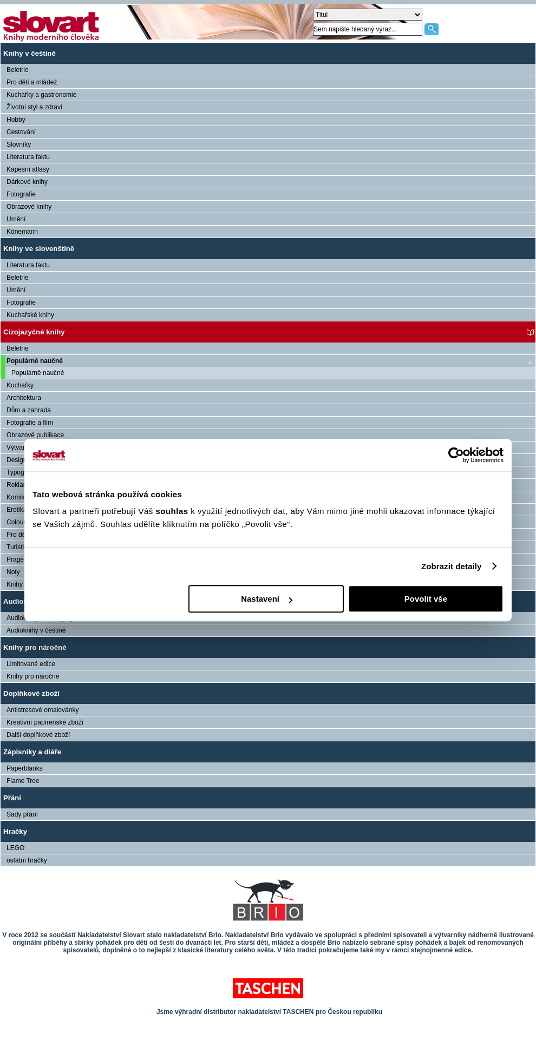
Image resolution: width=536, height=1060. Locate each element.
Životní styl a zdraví (34, 107)
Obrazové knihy (28, 206)
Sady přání (22, 814)
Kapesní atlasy (27, 169)
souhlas (173, 511)
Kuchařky (20, 385)
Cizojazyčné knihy (34, 332)
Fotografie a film (29, 422)
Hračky (15, 831)
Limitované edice (30, 664)
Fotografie (21, 194)
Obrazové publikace (35, 435)
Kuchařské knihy (30, 315)
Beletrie (17, 70)
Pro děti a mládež (31, 82)
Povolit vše (425, 598)
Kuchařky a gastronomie (41, 94)
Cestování (21, 132)
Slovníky (18, 144)
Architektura (23, 397)
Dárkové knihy (27, 182)
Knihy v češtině (29, 53)
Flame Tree (23, 781)
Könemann (22, 231)
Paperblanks (24, 768)
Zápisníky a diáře (32, 752)
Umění (15, 219)
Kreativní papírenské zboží (44, 722)
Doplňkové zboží (31, 693)
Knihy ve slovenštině (38, 249)
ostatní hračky (26, 860)
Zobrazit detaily (451, 566)
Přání (12, 798)
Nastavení (266, 598)
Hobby (15, 119)
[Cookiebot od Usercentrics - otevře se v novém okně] (456, 455)
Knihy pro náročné (35, 647)
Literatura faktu (28, 157)
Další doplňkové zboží (38, 735)
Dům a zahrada (28, 410)
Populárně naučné (34, 361)
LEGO (15, 848)
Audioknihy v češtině (36, 630)
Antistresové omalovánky (42, 710)
